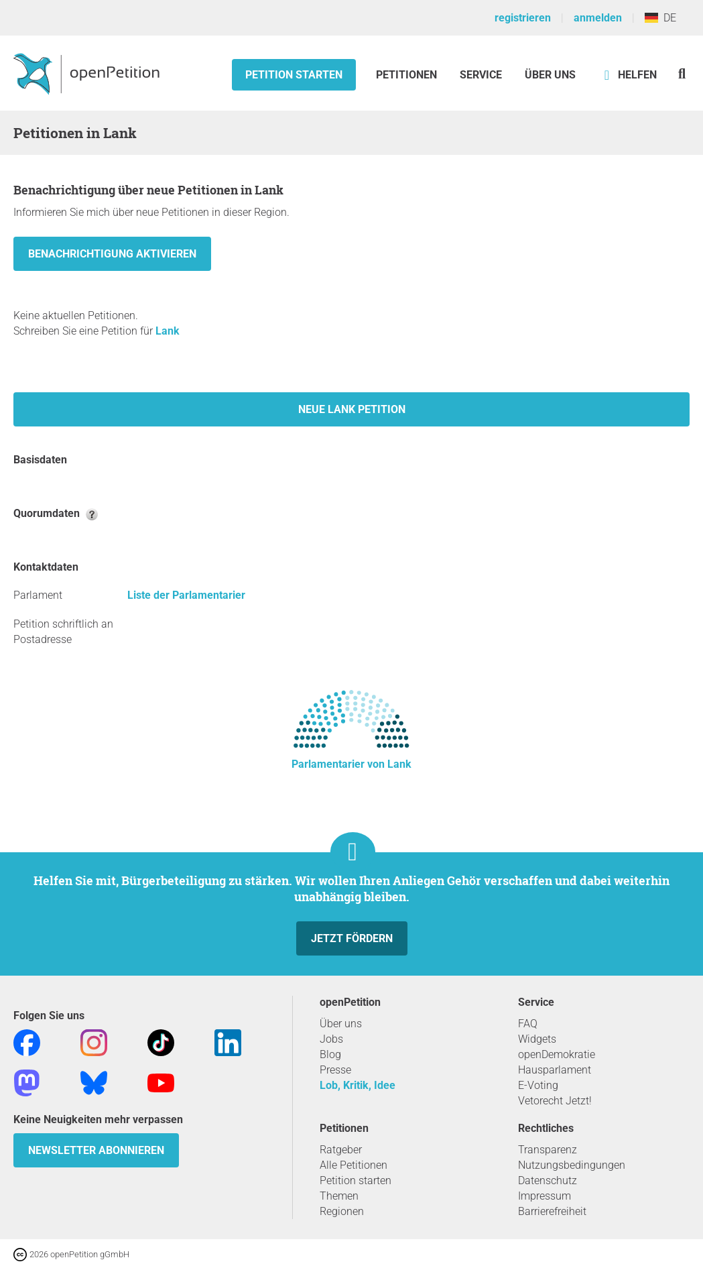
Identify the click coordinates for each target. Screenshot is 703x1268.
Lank (167, 331)
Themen (339, 1196)
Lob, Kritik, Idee (357, 1085)
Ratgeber (341, 1149)
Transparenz (547, 1149)
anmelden (598, 17)
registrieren (523, 17)
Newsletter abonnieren (96, 1150)
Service (481, 74)
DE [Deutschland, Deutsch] (660, 17)
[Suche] (682, 73)
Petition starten (293, 74)
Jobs (331, 1039)
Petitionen (408, 74)
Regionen (342, 1211)
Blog (330, 1054)
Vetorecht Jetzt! (555, 1100)
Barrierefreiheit (552, 1211)
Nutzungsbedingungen (571, 1165)
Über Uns (550, 74)
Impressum (544, 1196)
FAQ (527, 1023)
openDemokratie (556, 1054)
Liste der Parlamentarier (186, 595)
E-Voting (538, 1085)
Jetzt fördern (352, 938)
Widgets (537, 1039)
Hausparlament (554, 1069)
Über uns (341, 1023)
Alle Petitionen (353, 1165)
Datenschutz (547, 1180)
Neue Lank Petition (351, 409)
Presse (335, 1069)
